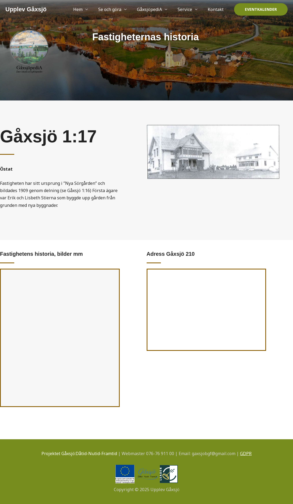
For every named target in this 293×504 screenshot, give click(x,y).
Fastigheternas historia (145, 36)
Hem (85, 9)
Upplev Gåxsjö (26, 9)
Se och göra (115, 9)
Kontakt (216, 9)
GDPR (246, 453)
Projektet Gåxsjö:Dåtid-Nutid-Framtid (79, 453)
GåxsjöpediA (153, 9)
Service (187, 9)
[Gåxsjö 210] (206, 309)
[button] (261, 9)
